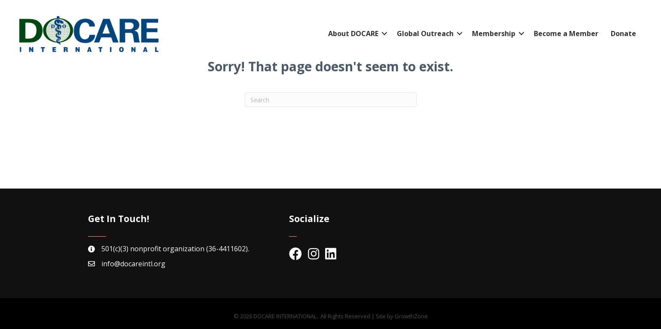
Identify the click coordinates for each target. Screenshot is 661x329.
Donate (623, 33)
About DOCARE (353, 33)
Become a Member (566, 33)
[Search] (331, 99)
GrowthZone (411, 316)
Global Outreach (425, 33)
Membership (493, 33)
